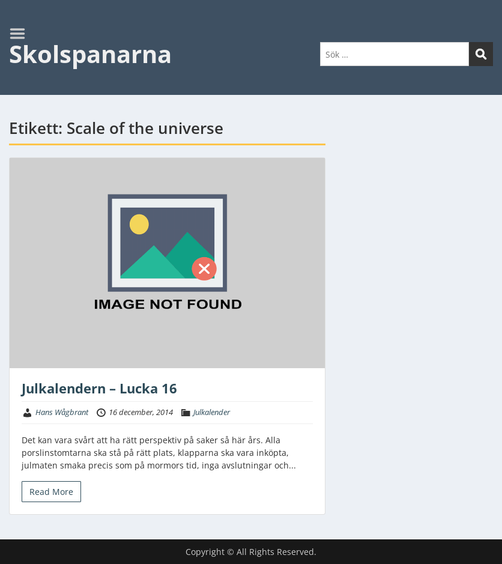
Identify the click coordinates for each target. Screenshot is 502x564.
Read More (51, 491)
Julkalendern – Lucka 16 (99, 388)
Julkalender (211, 412)
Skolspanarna (90, 53)
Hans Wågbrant (61, 412)
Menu (21, 33)
